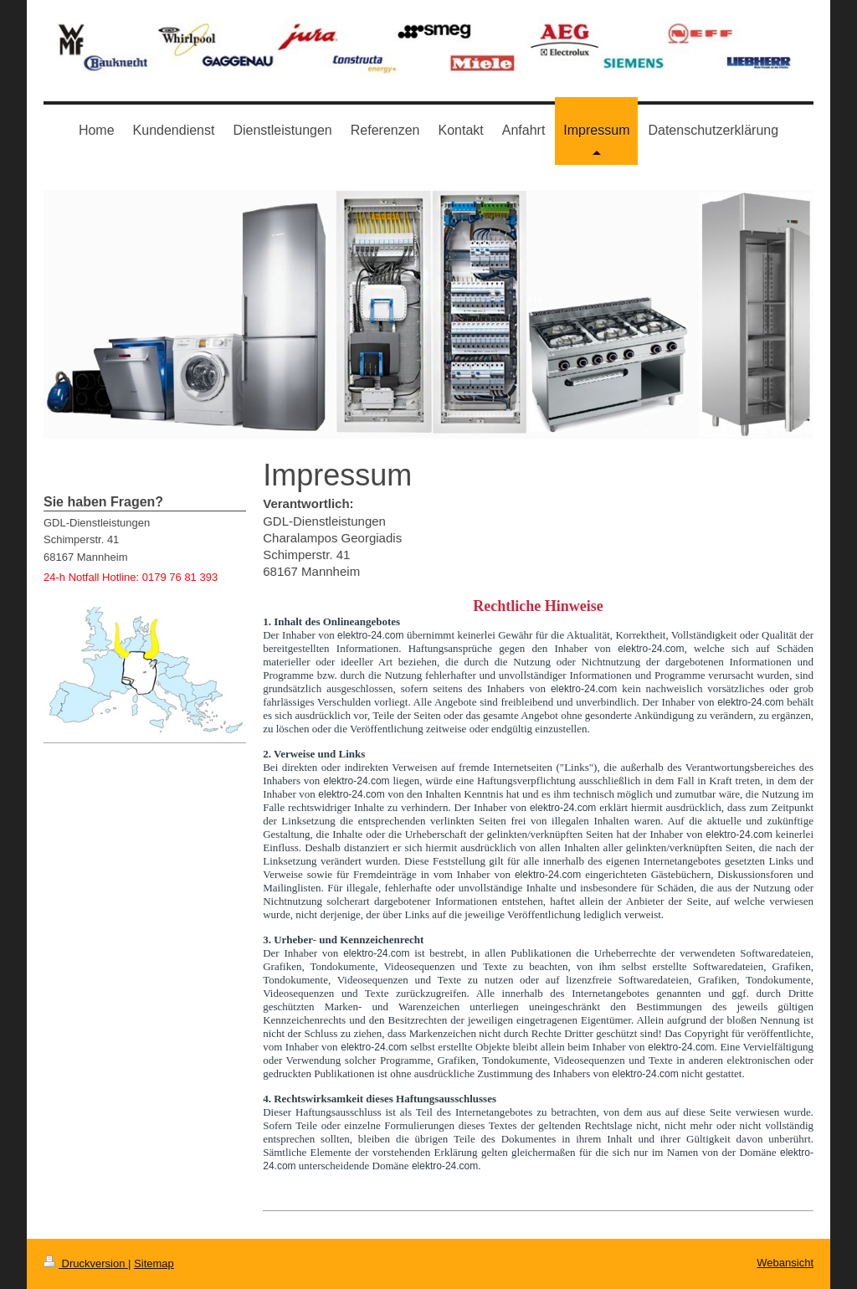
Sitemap (154, 1263)
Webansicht (785, 1262)
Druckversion (86, 1263)
